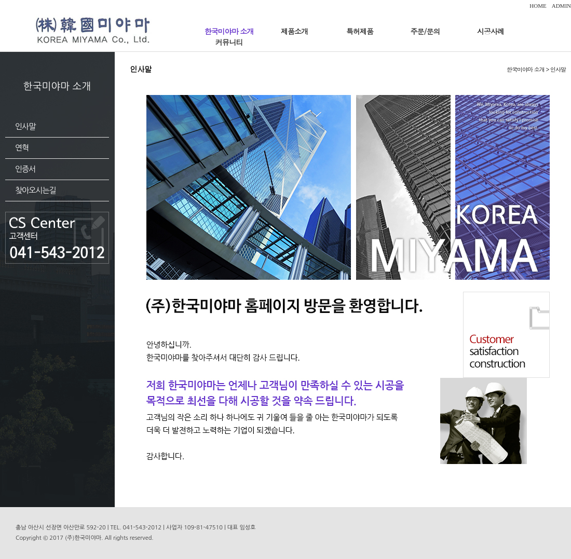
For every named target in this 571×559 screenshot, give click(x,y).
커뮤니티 (228, 42)
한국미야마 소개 (229, 31)
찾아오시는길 (35, 190)
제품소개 (294, 31)
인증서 (25, 169)
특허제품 (359, 31)
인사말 (25, 126)
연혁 (22, 148)
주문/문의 (425, 31)
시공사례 (490, 31)
